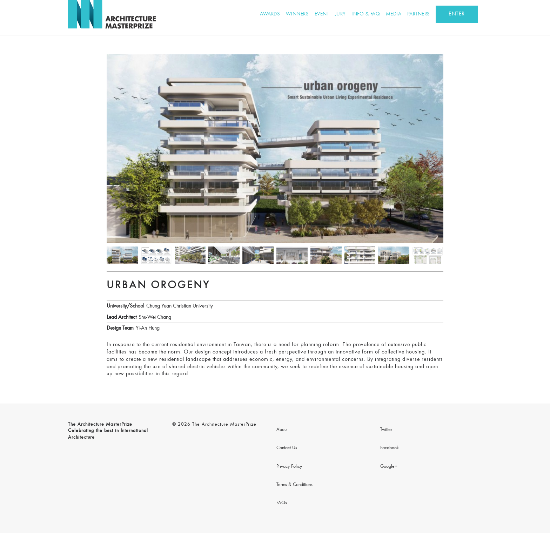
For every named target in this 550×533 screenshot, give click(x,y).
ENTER (457, 14)
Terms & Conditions (294, 485)
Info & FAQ (365, 14)
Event (322, 14)
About (282, 429)
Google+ (388, 466)
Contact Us (286, 448)
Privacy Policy (289, 466)
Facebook (389, 448)
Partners (418, 14)
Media (394, 14)
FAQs (281, 503)
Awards (270, 14)
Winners (297, 14)
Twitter (386, 429)
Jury (340, 14)
